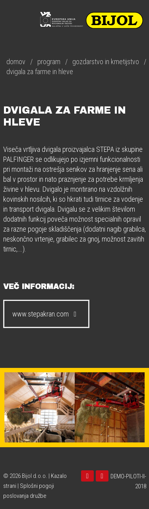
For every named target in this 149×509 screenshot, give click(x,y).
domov (15, 61)
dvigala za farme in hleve (39, 71)
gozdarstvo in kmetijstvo (105, 61)
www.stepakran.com (46, 314)
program (48, 61)
